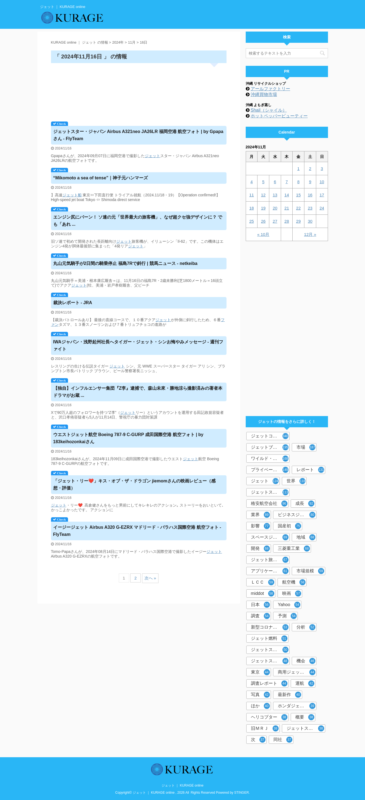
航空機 (293, 582)
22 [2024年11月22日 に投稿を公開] (298, 208)
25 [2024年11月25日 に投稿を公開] (251, 221)
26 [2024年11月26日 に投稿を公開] (263, 221)
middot (262, 593)
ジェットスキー (269, 650)
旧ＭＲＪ (265, 728)
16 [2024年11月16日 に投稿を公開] (310, 195)
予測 (287, 616)
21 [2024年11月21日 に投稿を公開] (286, 208)
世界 (296, 481)
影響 (260, 526)
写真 (260, 695)
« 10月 (263, 234)
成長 (304, 504)
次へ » (150, 578)
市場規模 (310, 571)
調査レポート (269, 683)
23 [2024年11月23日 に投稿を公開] (310, 208)
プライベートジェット (270, 470)
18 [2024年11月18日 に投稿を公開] (251, 208)
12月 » (310, 234)
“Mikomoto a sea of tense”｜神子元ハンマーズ (100, 178)
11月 (131, 42)
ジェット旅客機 (269, 560)
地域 (305, 537)
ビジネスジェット (296, 515)
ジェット (152, 156)
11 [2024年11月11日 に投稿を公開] (251, 195)
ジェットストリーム (306, 728)
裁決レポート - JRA (72, 302)
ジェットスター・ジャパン (270, 492)
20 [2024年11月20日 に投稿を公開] (275, 208)
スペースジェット (269, 537)
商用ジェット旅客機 (297, 672)
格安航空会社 (269, 504)
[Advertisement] (139, 90)
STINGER (241, 793)
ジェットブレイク (269, 447)
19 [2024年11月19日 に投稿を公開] (263, 208)
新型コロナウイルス (270, 627)
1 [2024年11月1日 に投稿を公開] (298, 168)
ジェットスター (269, 661)
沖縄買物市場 (264, 94)
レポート (310, 470)
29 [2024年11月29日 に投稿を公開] (298, 221)
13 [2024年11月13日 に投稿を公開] (275, 195)
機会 (305, 661)
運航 (304, 683)
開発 (260, 548)
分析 (305, 627)
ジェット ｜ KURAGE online (182, 785)
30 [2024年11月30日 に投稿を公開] (310, 221)
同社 (282, 740)
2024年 (118, 42)
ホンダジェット (296, 706)
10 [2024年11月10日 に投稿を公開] (321, 181)
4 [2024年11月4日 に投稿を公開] (251, 181)
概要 (304, 717)
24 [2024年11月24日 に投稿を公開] (321, 208)
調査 (260, 616)
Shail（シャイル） (269, 110)
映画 (291, 593)
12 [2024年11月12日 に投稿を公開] (263, 195)
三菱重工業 (294, 548)
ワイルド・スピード (270, 459)
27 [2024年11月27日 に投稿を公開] (275, 221)
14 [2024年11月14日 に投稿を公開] (286, 195)
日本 (260, 605)
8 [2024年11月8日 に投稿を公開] (298, 181)
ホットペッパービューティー (279, 116)
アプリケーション (269, 571)
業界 (260, 515)
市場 (305, 447)
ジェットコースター (270, 436)
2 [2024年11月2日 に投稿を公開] (310, 168)
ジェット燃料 (269, 638)
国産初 (289, 526)
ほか (260, 706)
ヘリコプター (269, 717)
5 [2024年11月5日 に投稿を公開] (263, 181)
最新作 (289, 695)
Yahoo (289, 605)
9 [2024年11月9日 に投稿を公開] (310, 181)
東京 (260, 672)
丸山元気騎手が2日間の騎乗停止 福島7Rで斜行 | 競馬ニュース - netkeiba (125, 263)
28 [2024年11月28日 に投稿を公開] (286, 221)
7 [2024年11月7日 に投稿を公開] (286, 181)
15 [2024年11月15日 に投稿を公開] (298, 195)
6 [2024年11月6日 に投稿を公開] (275, 181)
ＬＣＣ (262, 582)
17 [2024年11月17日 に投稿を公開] (321, 195)
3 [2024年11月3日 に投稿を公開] (322, 168)
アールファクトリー (270, 88)
